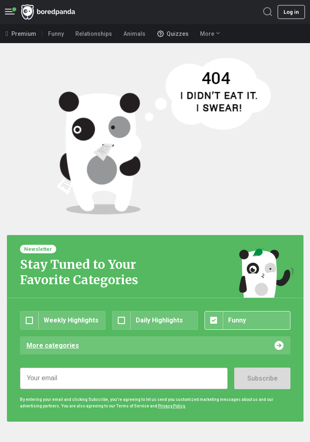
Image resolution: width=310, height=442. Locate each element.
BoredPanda (48, 12)
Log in (291, 12)
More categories (52, 345)
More (210, 33)
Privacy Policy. (172, 406)
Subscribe (262, 378)
